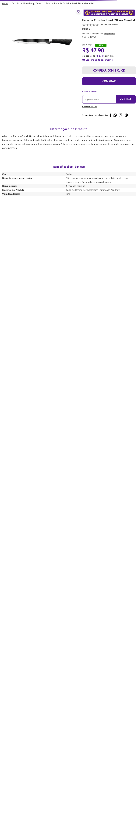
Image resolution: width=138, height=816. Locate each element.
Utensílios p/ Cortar (32, 3)
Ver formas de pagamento (99, 60)
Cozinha (15, 3)
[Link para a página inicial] (5, 3)
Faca (48, 3)
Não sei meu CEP (89, 106)
